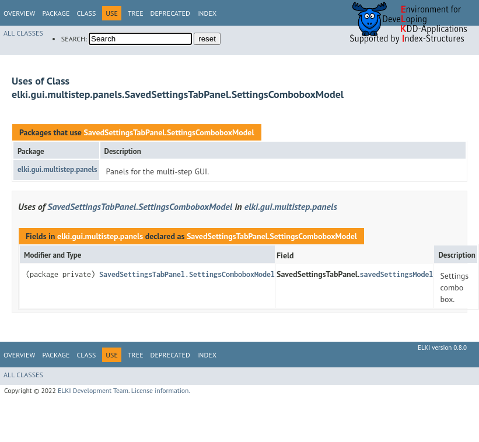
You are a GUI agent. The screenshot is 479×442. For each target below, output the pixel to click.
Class (86, 13)
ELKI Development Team (93, 390)
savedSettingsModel (396, 274)
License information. (160, 390)
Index (206, 13)
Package (55, 13)
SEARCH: (74, 38)
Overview (19, 13)
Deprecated (170, 13)
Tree (136, 13)
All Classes (23, 33)
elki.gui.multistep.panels (57, 169)
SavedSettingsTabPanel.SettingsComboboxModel (168, 132)
